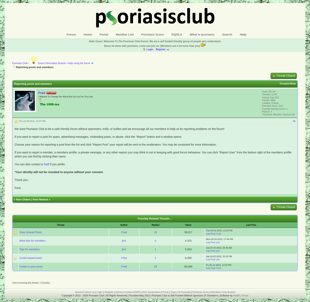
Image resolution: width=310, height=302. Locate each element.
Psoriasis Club (20, 63)
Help (243, 34)
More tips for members (32, 240)
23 (155, 266)
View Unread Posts (30, 232)
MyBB (236, 295)
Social (245, 295)
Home (88, 34)
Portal (104, 34)
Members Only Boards (223, 292)
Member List (125, 34)
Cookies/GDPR (132, 292)
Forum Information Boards (48, 63)
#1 (294, 121)
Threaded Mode (287, 83)
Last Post (210, 234)
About (78, 292)
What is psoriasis (202, 34)
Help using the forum (79, 63)
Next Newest (40, 199)
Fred (41, 93)
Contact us (89, 292)
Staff (46, 164)
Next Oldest (23, 199)
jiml (124, 240)
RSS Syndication (151, 292)
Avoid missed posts (30, 257)
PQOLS (176, 34)
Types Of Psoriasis (180, 292)
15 (155, 232)
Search (227, 34)
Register (160, 49)
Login (150, 49)
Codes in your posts (31, 266)
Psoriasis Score (152, 34)
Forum (71, 34)
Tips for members (29, 249)
